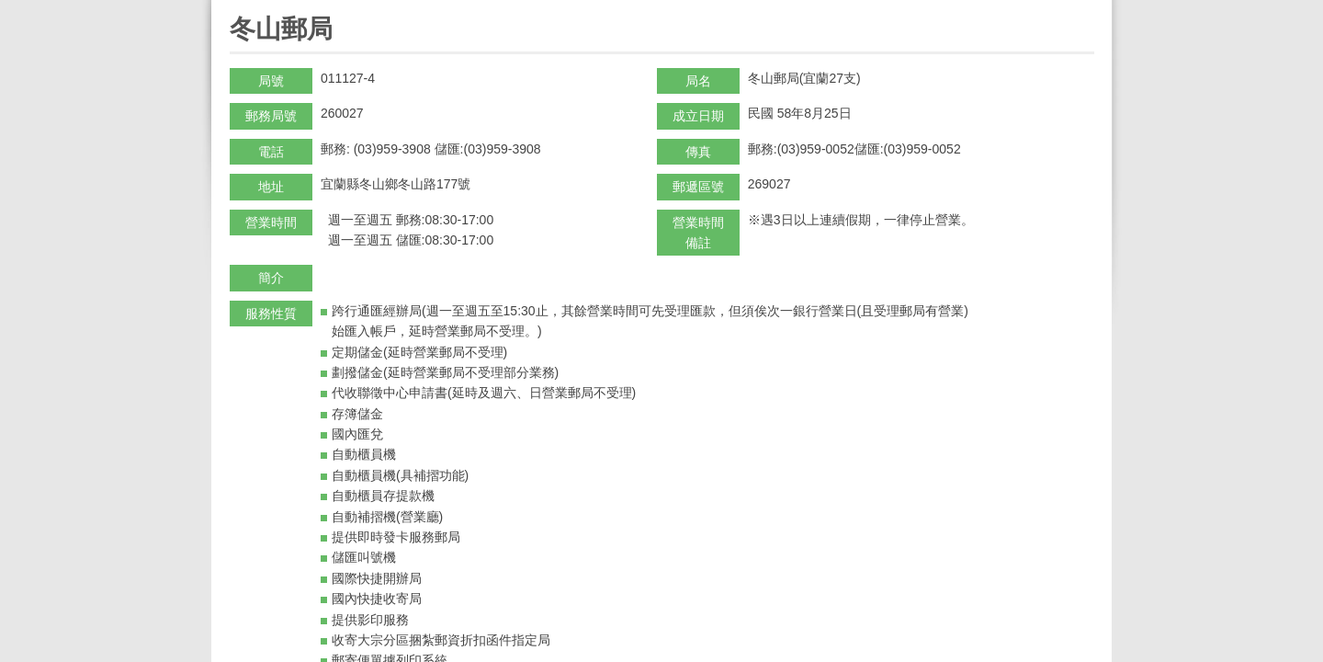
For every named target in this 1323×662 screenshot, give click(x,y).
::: (236, 8)
